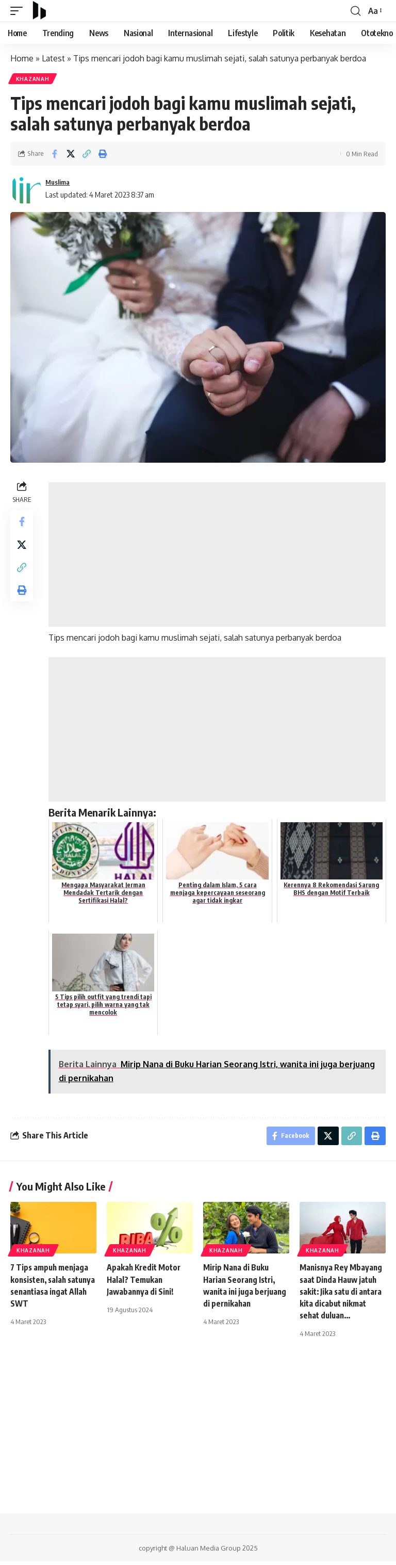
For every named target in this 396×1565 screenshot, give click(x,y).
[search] (354, 11)
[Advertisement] (218, 555)
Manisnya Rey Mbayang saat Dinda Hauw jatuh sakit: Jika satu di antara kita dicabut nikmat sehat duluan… (342, 1294)
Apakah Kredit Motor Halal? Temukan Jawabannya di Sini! (145, 1282)
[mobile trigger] (19, 11)
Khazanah (33, 79)
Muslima (59, 183)
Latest (53, 58)
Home (22, 58)
